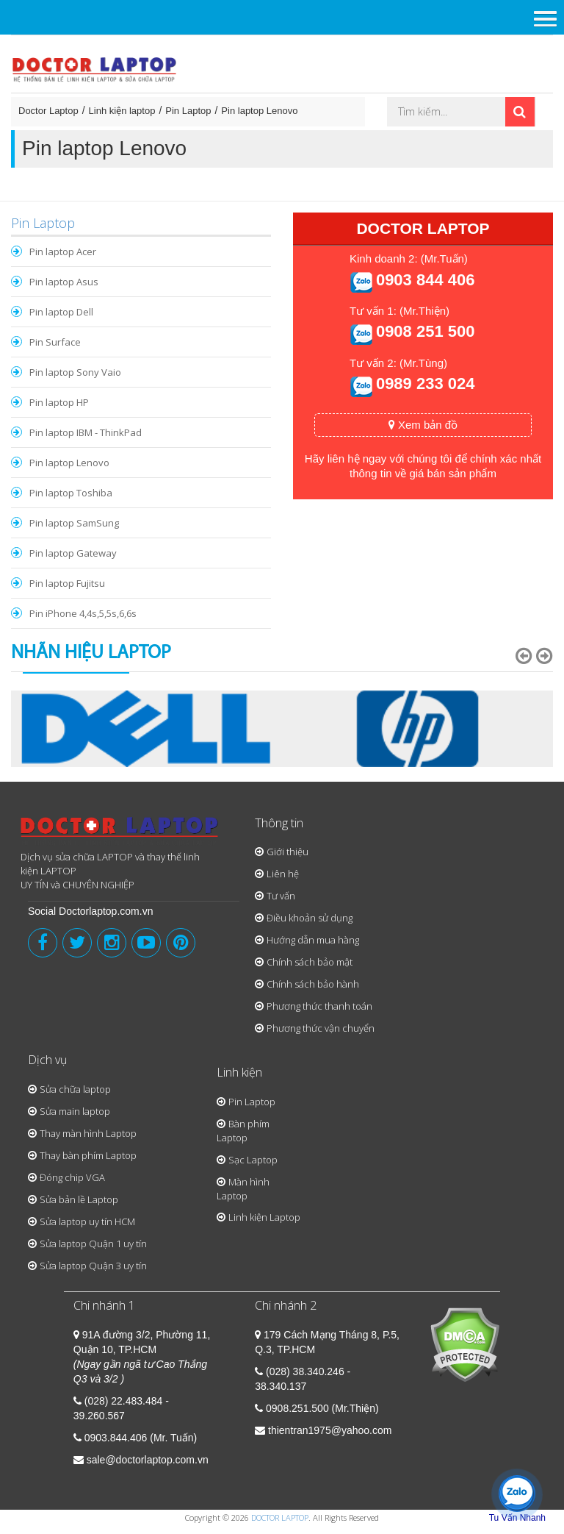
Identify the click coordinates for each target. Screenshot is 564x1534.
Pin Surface (55, 342)
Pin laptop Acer (62, 251)
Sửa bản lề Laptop (79, 1199)
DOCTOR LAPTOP (279, 1517)
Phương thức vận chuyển (321, 1028)
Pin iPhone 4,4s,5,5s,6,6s (83, 613)
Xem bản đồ (423, 424)
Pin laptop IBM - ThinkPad (85, 432)
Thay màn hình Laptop (88, 1133)
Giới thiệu (287, 851)
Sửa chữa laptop (75, 1089)
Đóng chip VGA (72, 1177)
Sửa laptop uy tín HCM (87, 1221)
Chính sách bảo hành (313, 984)
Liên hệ (283, 873)
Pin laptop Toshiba (70, 492)
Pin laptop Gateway (73, 553)
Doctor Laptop (48, 111)
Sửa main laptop (75, 1111)
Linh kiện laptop (122, 111)
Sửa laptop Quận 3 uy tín (93, 1265)
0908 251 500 (425, 331)
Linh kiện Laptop (264, 1217)
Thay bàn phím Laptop (88, 1155)
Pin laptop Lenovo (259, 111)
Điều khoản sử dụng (309, 917)
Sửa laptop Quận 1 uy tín (93, 1243)
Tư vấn (281, 895)
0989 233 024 (425, 383)
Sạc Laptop (253, 1159)
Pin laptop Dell (61, 311)
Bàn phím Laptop (243, 1130)
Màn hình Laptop (243, 1188)
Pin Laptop (188, 111)
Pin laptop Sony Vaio (75, 372)
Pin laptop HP (59, 402)
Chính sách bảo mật (309, 961)
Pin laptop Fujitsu (67, 583)
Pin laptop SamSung (74, 522)
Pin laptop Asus (63, 281)
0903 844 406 (425, 280)
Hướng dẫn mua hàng (313, 939)
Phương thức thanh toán (319, 1006)
